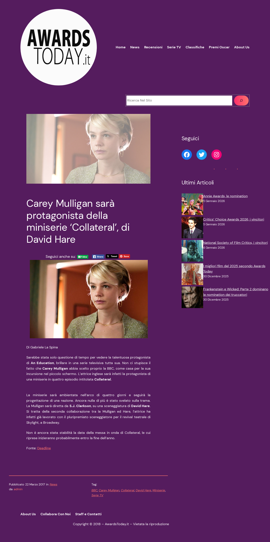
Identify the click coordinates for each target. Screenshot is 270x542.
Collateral (127, 490)
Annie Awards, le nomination (225, 196)
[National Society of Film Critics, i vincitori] (192, 251)
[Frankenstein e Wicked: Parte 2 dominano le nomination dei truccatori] (192, 298)
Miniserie (159, 490)
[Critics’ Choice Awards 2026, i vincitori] (192, 228)
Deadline (44, 448)
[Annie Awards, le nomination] (192, 205)
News (53, 484)
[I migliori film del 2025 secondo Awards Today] (192, 275)
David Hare (143, 490)
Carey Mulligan (109, 490)
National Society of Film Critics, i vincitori (235, 242)
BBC (94, 490)
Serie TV (97, 495)
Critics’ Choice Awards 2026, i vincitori (233, 219)
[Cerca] (241, 100)
